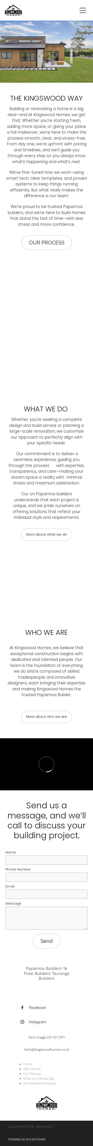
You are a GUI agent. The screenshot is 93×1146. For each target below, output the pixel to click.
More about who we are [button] (46, 717)
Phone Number (18, 869)
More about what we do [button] (46, 534)
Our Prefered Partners (39, 1084)
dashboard (44, 1127)
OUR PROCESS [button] (46, 243)
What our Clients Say (38, 1079)
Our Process (32, 1074)
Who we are (32, 1069)
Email (10, 886)
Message (13, 904)
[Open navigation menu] (82, 10)
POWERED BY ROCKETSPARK (27, 1139)
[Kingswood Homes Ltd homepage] (41, 10)
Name (11, 852)
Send (46, 941)
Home (27, 1064)
